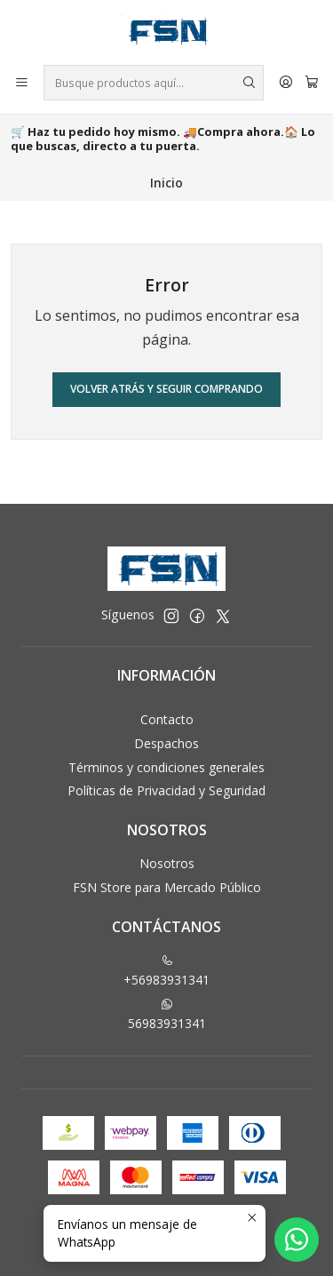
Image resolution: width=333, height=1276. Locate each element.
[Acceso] (285, 83)
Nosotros (166, 863)
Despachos (166, 743)
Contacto (167, 719)
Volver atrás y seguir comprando (166, 388)
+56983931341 (166, 971)
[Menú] (22, 83)
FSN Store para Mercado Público (167, 887)
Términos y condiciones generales (166, 767)
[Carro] (311, 83)
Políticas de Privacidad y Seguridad (166, 790)
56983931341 (167, 1015)
